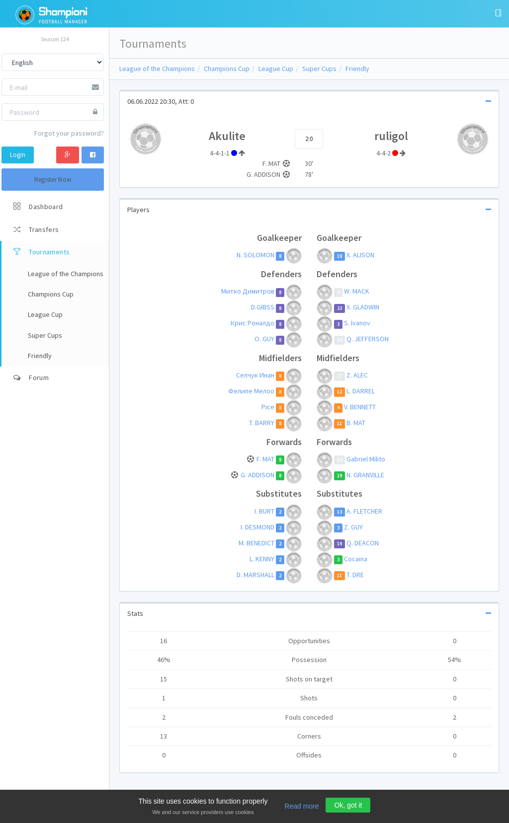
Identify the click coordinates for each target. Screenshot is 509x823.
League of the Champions (157, 68)
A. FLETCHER (364, 511)
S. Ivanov (357, 323)
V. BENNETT (360, 406)
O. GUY (264, 339)
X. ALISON (360, 255)
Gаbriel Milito (365, 458)
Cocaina (355, 558)
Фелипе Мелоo (251, 390)
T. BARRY (261, 422)
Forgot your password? (69, 133)
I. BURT (264, 511)
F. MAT (265, 458)
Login (17, 154)
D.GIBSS (262, 307)
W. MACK (356, 291)
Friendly (357, 68)
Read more (301, 806)
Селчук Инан (255, 375)
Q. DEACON (362, 542)
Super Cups (319, 68)
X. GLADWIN (362, 307)
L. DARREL (360, 390)
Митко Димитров (247, 291)
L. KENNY (262, 558)
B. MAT (355, 422)
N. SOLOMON (255, 255)
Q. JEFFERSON (367, 339)
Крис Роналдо (252, 323)
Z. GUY (353, 527)
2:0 (309, 139)
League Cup (275, 68)
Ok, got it (348, 805)
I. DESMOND (257, 527)
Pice (267, 406)
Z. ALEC (357, 375)
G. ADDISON (257, 474)
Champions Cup (227, 68)
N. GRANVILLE (365, 474)
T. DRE (355, 574)
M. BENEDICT (256, 542)
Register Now (53, 179)
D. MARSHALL (255, 574)
